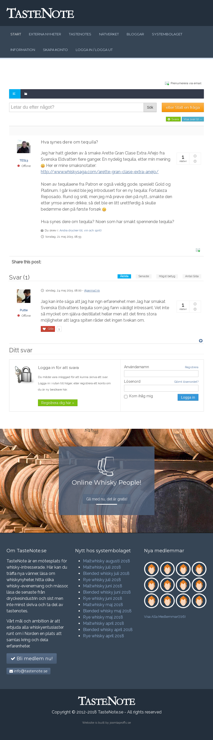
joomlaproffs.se (120, 722)
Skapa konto (55, 50)
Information (22, 50)
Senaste (143, 276)
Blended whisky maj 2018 (107, 610)
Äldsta (124, 276)
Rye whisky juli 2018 (102, 579)
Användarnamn (136, 367)
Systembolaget (167, 34)
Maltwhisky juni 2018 (102, 585)
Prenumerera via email (183, 83)
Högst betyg (167, 276)
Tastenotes (80, 34)
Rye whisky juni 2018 (102, 598)
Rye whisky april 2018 (103, 635)
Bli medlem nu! (32, 658)
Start (15, 34)
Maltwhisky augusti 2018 (106, 561)
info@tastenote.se (28, 671)
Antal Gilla (192, 276)
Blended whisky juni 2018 (107, 592)
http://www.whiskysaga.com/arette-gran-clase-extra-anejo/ (100, 171)
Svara (173, 119)
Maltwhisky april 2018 (103, 623)
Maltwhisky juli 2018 (102, 567)
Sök (150, 107)
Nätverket (109, 34)
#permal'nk (92, 290)
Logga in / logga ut (94, 50)
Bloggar (135, 34)
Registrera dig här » (57, 403)
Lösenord (132, 381)
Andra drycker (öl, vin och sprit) (80, 230)
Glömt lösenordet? (186, 382)
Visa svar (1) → (193, 119)
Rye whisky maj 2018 (103, 617)
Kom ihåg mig (138, 396)
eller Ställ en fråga (183, 107)
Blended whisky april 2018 (108, 629)
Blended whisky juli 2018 (106, 573)
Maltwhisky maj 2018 (103, 604)
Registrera (191, 367)
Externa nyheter (45, 34)
